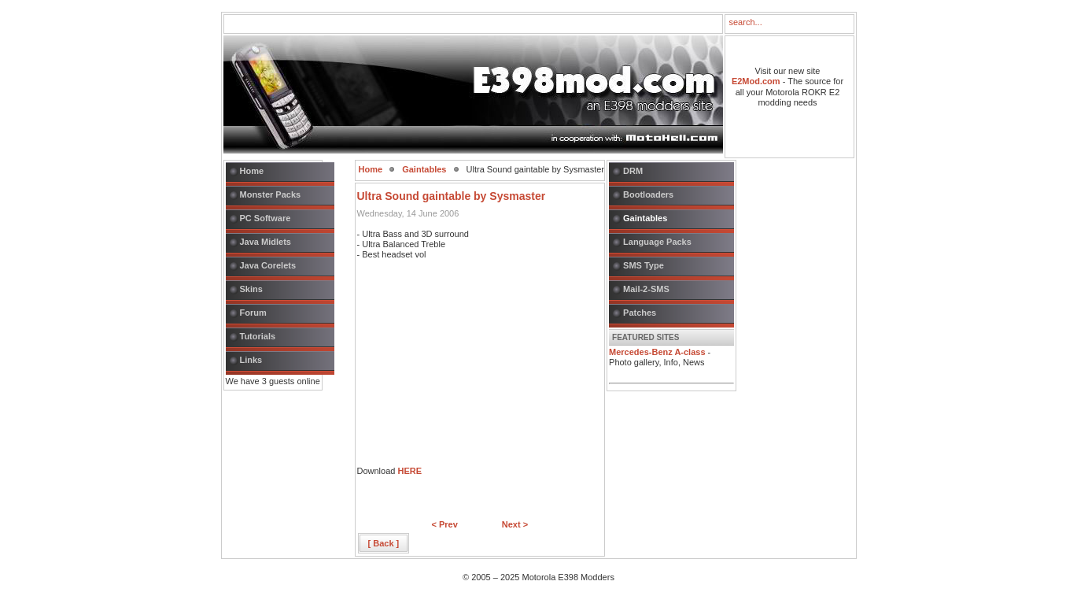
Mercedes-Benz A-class (657, 352)
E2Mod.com (756, 81)
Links (251, 360)
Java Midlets (265, 241)
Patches (639, 312)
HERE (409, 471)
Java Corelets (268, 265)
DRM (633, 171)
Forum (253, 312)
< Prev (444, 524)
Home (252, 171)
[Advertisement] (475, 367)
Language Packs (657, 241)
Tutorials (258, 336)
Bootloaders (648, 194)
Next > (515, 524)
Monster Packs (270, 194)
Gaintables (424, 169)
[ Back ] (384, 543)
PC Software (265, 218)
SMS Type (643, 265)
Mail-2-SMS (646, 289)
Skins (251, 289)
